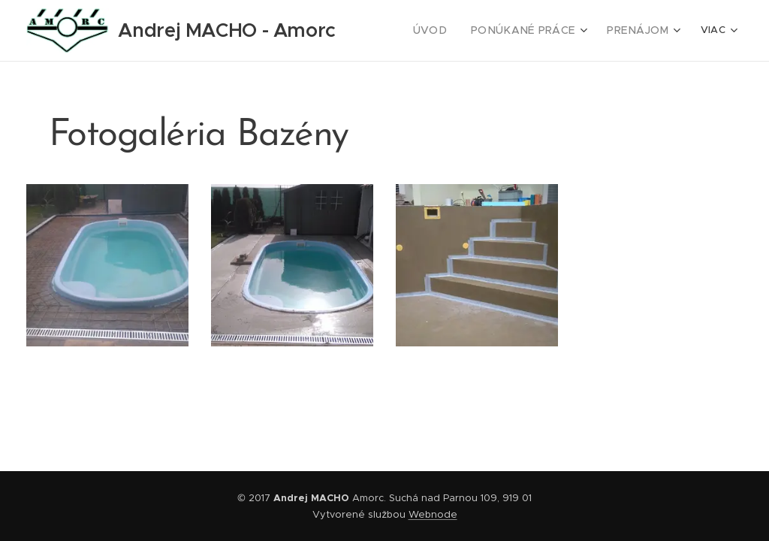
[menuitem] (449, 31)
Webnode (433, 514)
